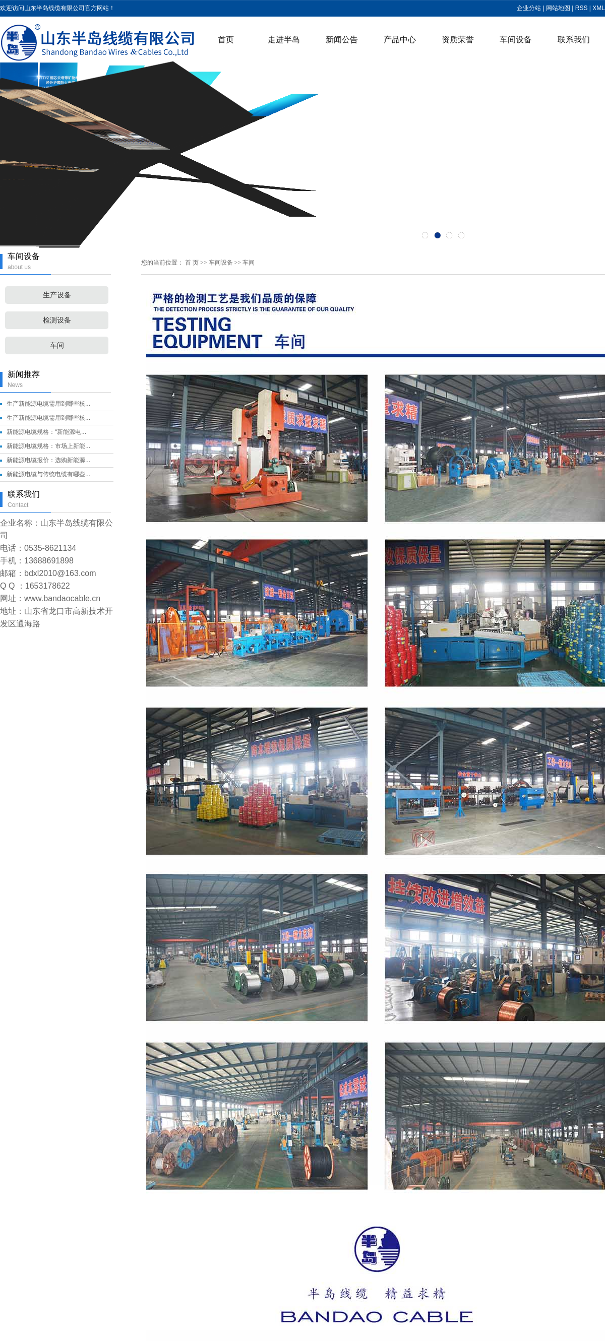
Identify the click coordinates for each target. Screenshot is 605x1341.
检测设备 (57, 320)
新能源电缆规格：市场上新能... (48, 446)
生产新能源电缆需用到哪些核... (48, 403)
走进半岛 (284, 39)
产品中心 (400, 39)
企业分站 (529, 8)
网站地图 (558, 8)
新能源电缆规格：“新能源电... (46, 431)
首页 (226, 39)
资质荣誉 (458, 39)
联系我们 (574, 39)
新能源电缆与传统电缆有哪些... (48, 474)
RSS (581, 8)
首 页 (192, 262)
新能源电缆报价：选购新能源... (48, 460)
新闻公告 (342, 39)
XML (598, 8)
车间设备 (516, 39)
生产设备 (57, 295)
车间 (57, 345)
